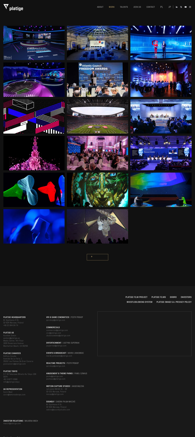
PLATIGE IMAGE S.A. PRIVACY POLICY (174, 302)
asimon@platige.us (11, 338)
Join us (137, 7)
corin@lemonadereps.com (14, 395)
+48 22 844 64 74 (10, 325)
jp (169, 7)
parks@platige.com (54, 376)
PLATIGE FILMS (159, 297)
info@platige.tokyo (11, 382)
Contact (151, 7)
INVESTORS (186, 297)
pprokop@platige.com (55, 320)
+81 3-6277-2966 (10, 379)
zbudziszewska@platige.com (58, 336)
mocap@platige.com (55, 394)
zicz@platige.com (53, 333)
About (100, 7)
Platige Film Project (136, 297)
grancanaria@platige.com (14, 364)
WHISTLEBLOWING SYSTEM (139, 302)
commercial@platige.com (57, 330)
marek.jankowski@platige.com (59, 356)
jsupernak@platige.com (56, 346)
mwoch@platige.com (12, 424)
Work (112, 7)
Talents (124, 7)
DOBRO (173, 297)
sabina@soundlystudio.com (58, 410)
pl (161, 7)
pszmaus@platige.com (55, 379)
